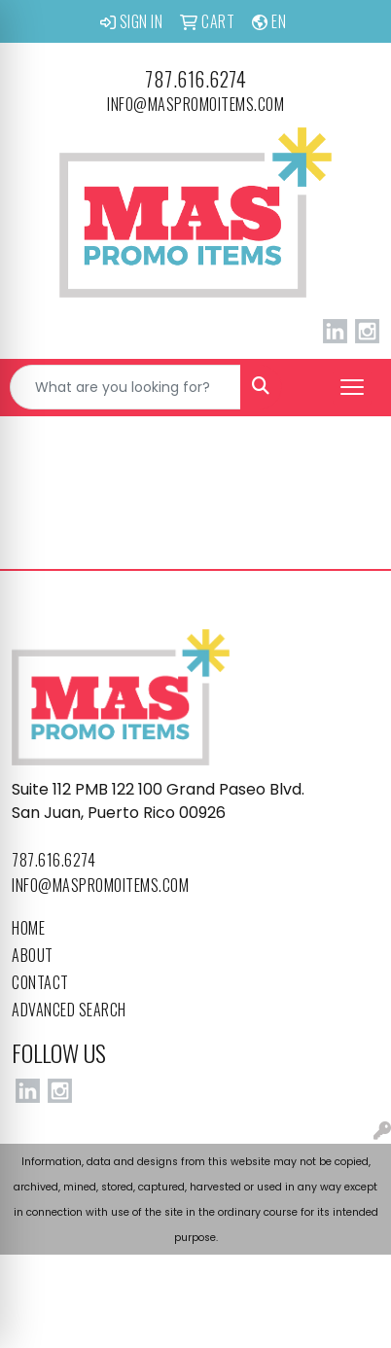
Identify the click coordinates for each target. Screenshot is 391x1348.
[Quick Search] (125, 387)
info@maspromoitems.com (195, 104)
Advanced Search (69, 1009)
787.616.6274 (195, 78)
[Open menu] (352, 387)
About (32, 955)
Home (28, 928)
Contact (40, 982)
